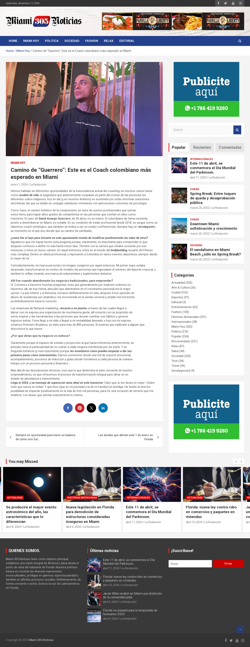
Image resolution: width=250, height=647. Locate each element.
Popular (176, 336)
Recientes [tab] (202, 147)
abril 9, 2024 (110, 601)
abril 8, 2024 (16, 526)
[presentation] (235, 461)
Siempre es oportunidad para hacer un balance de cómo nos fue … (45, 437)
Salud (175, 351)
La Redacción (38, 184)
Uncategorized (180, 370)
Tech (174, 361)
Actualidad (178, 282)
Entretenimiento (181, 307)
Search (237, 129)
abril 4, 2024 (76, 526)
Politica (52, 41)
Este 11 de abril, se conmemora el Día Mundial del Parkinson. (213, 168)
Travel (175, 365)
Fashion (91, 41)
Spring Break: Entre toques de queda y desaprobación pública (213, 198)
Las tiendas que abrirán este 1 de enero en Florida (125, 437)
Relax (108, 41)
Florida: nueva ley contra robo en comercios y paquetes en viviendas (214, 512)
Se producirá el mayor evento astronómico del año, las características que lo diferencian (34, 514)
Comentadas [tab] (230, 147)
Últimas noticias (104, 550)
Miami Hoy (31, 41)
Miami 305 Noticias (41, 640)
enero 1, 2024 (19, 184)
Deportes (177, 297)
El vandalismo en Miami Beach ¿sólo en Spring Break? (215, 251)
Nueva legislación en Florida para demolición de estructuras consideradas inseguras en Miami (93, 514)
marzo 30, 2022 (199, 259)
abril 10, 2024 (197, 522)
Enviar (228, 563)
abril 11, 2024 (198, 177)
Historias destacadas (185, 317)
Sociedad (71, 41)
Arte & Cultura (180, 287)
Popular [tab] (179, 147)
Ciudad (194, 189)
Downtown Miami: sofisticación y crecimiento (213, 226)
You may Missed (23, 461)
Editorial (127, 41)
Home (13, 41)
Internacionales (201, 159)
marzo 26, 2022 (199, 207)
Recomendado (180, 341)
